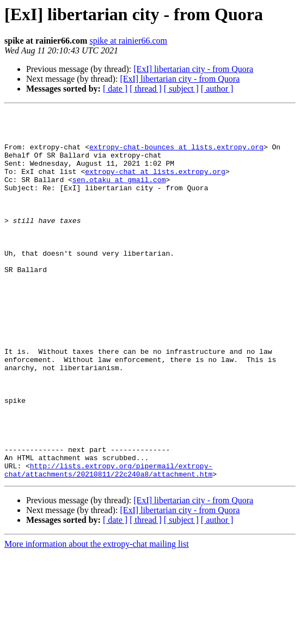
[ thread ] (146, 88)
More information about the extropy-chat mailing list (96, 617)
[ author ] (217, 88)
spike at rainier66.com (128, 40)
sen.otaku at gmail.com (119, 194)
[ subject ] (181, 88)
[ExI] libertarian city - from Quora (193, 69)
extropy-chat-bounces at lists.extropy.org (176, 155)
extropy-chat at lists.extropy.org (155, 184)
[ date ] (115, 88)
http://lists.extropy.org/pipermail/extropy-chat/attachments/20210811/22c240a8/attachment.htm (108, 542)
